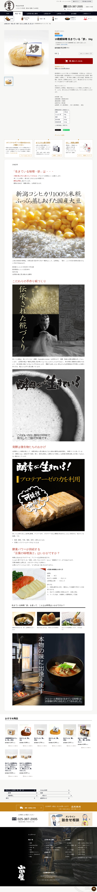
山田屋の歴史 (49, 851)
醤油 (31, 855)
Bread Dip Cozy (34, 851)
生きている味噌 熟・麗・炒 (26, 23)
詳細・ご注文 (56, 155)
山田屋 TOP (7, 23)
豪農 (68, 791)
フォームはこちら (25, 155)
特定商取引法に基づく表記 (85, 863)
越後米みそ (40, 802)
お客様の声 (47, 13)
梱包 (31, 862)
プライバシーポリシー (83, 865)
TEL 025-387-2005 (13, 153)
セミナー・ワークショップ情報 (54, 848)
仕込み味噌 (40, 791)
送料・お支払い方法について (85, 848)
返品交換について (82, 853)
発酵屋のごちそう (34, 857)
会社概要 (73, 13)
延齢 (8, 797)
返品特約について (59, 66)
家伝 (8, 802)
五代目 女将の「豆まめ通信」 (54, 853)
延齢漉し (39, 797)
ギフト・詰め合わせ (35, 860)
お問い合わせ (81, 860)
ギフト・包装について (84, 155)
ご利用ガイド (87, 13)
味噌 (17, 23)
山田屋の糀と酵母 (32, 13)
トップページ (31, 840)
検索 (64, 9)
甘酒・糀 (32, 853)
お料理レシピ (61, 13)
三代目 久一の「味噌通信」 (53, 855)
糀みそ (69, 797)
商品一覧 (18, 13)
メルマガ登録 (81, 857)
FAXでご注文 (81, 855)
